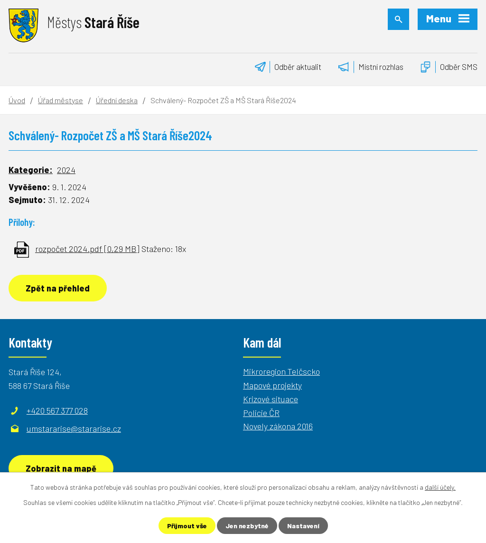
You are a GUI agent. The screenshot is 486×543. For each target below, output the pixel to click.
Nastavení (303, 526)
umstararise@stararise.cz (74, 428)
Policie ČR (261, 412)
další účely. (440, 487)
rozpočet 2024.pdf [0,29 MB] (87, 248)
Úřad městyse (60, 100)
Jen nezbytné (247, 526)
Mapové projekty (272, 385)
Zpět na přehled (58, 288)
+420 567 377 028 (57, 410)
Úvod (17, 100)
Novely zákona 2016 (278, 426)
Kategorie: (31, 170)
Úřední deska (117, 100)
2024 (66, 170)
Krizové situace (270, 399)
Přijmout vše (187, 526)
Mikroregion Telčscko (281, 371)
